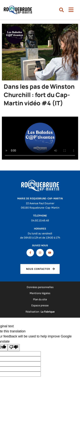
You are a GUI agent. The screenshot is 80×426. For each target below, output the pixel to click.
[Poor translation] (14, 347)
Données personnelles (40, 287)
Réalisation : (40, 312)
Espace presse (40, 305)
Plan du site (40, 299)
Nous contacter (38, 269)
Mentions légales (40, 293)
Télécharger (40, 138)
